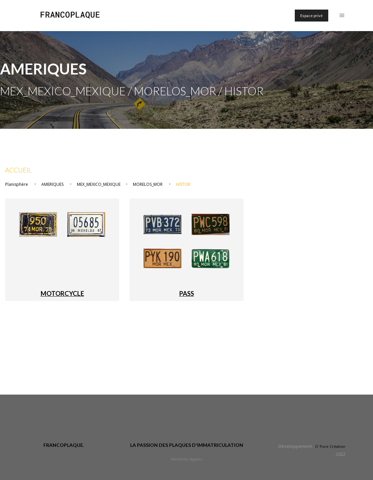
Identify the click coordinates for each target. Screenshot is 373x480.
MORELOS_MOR (148, 184)
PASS (186, 293)
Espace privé (311, 15)
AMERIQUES (52, 184)
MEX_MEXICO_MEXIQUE (99, 184)
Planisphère (16, 184)
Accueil (18, 170)
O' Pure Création (330, 446)
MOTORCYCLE (62, 293)
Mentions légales (186, 459)
